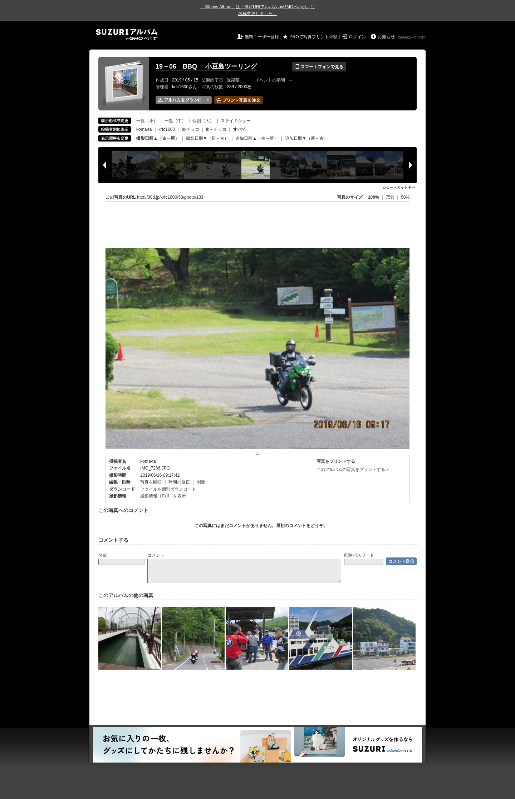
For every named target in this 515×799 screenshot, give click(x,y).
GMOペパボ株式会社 (412, 37)
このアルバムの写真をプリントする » (353, 469)
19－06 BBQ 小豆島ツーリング (206, 66)
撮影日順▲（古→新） (157, 138)
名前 (102, 555)
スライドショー (236, 120)
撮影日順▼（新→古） (207, 138)
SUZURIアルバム (126, 34)
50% (405, 197)
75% (390, 197)
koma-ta (144, 129)
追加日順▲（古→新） (256, 138)
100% (373, 197)
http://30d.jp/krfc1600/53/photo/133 (170, 197)
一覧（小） (147, 120)
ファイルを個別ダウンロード (168, 489)
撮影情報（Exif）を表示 (163, 495)
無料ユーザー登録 (262, 36)
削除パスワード (359, 555)
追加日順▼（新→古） (306, 138)
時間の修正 (179, 482)
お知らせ (386, 36)
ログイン (357, 36)
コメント (156, 555)
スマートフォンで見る (319, 66)
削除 (201, 482)
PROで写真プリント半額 (314, 36)
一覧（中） (175, 120)
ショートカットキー (399, 187)
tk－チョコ (216, 129)
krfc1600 (166, 129)
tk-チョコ (190, 129)
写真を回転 (151, 482)
